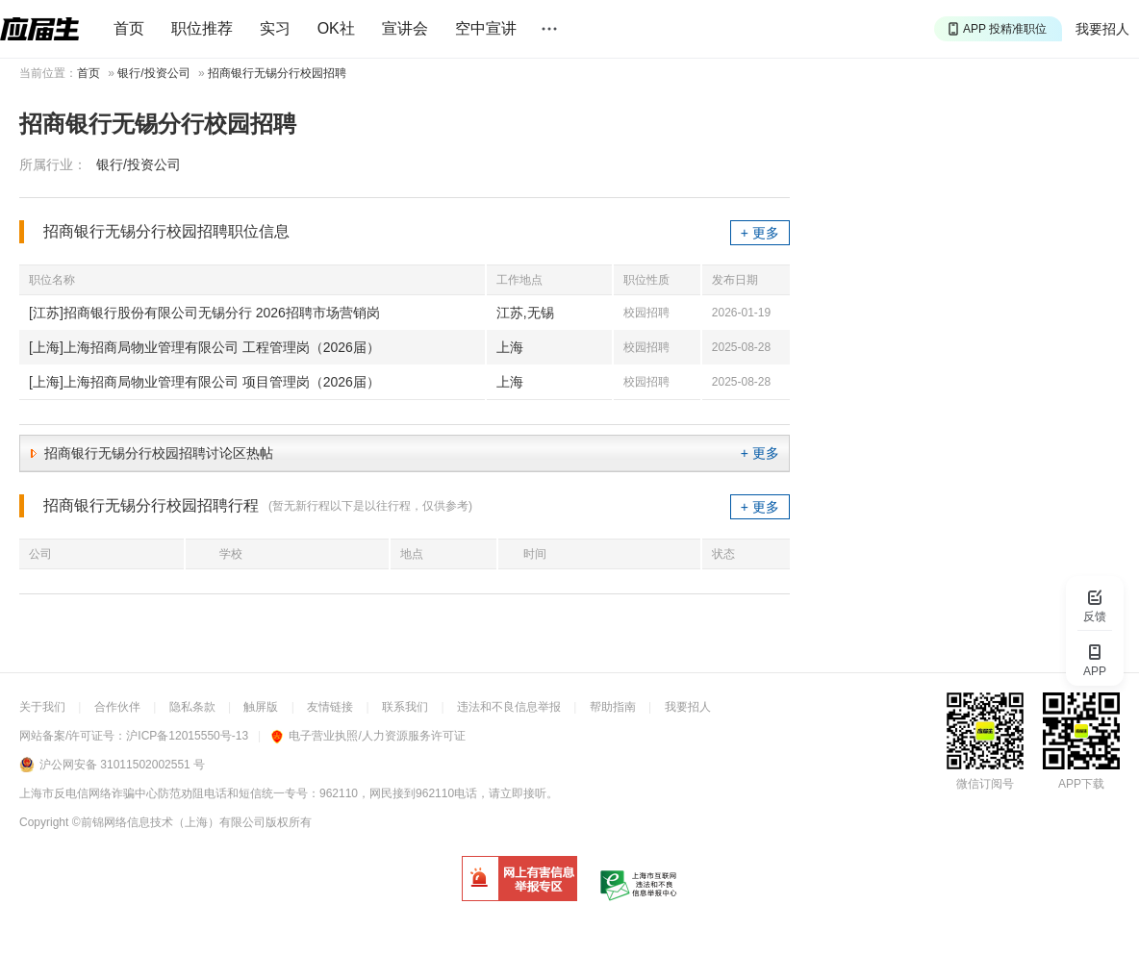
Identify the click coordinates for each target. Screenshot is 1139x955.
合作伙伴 (117, 707)
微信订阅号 (985, 784)
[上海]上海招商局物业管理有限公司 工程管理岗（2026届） (204, 347)
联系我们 (405, 707)
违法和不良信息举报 (509, 707)
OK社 (336, 28)
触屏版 (260, 707)
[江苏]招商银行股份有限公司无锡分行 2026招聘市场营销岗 (204, 312)
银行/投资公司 (153, 73)
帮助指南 (613, 707)
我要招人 (1102, 29)
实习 (275, 28)
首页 (129, 28)
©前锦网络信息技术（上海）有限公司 (169, 822)
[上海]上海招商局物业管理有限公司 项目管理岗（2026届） (204, 382)
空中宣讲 (486, 28)
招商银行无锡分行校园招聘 (277, 73)
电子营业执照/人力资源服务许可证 (368, 735)
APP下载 (1081, 784)
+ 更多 (760, 232)
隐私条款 (192, 707)
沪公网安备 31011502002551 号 (122, 764)
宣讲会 (405, 28)
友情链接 (330, 707)
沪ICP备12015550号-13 (187, 735)
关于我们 (42, 707)
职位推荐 (202, 28)
